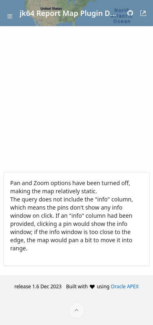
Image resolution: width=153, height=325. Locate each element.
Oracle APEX (125, 286)
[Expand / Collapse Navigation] (9, 13)
